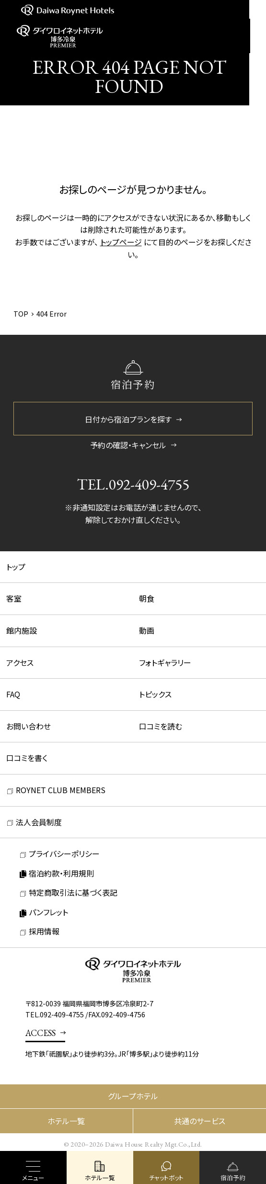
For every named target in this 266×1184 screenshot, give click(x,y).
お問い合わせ (28, 726)
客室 (14, 598)
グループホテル (133, 1096)
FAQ (13, 694)
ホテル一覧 (66, 1121)
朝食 (146, 598)
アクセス (20, 662)
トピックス (155, 694)
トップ (15, 566)
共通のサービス (199, 1121)
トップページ (121, 242)
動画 (146, 630)
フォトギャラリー (165, 662)
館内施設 (21, 630)
